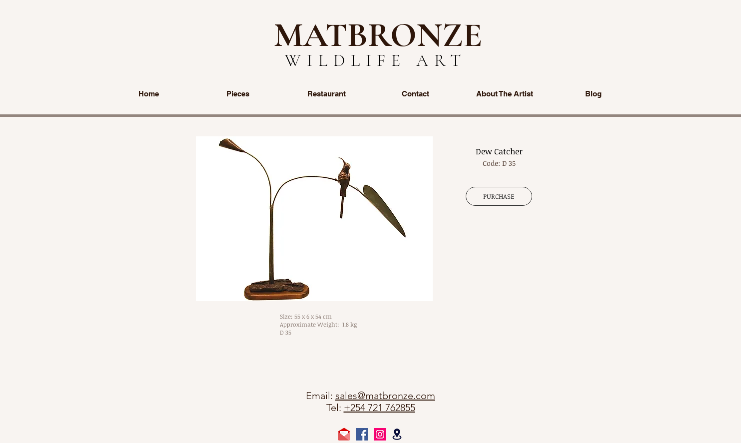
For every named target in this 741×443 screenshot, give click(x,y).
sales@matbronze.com (385, 396)
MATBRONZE (378, 35)
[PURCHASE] (499, 196)
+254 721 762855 (379, 408)
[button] (314, 218)
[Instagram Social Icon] (380, 434)
